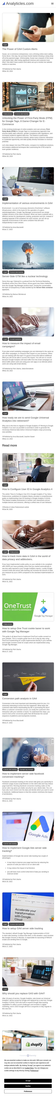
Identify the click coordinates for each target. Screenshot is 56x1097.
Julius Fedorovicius (17, 507)
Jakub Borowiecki (27, 369)
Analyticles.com (20, 3)
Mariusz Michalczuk (19, 294)
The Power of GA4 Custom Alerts (19, 49)
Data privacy (8, 114)
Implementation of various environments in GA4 (27, 203)
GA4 (6, 45)
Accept (28, 1081)
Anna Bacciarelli (18, 227)
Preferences (28, 1091)
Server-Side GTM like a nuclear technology (25, 276)
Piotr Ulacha (17, 69)
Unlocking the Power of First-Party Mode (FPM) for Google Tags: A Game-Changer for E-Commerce (27, 121)
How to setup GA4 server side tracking (22, 928)
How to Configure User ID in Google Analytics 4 (27, 489)
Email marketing (16, 339)
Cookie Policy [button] (29, 1068)
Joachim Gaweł (29, 437)
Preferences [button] (34, 1071)
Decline (28, 1086)
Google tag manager (27, 769)
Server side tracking (22, 114)
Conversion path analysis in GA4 (19, 698)
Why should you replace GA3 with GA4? (23, 993)
